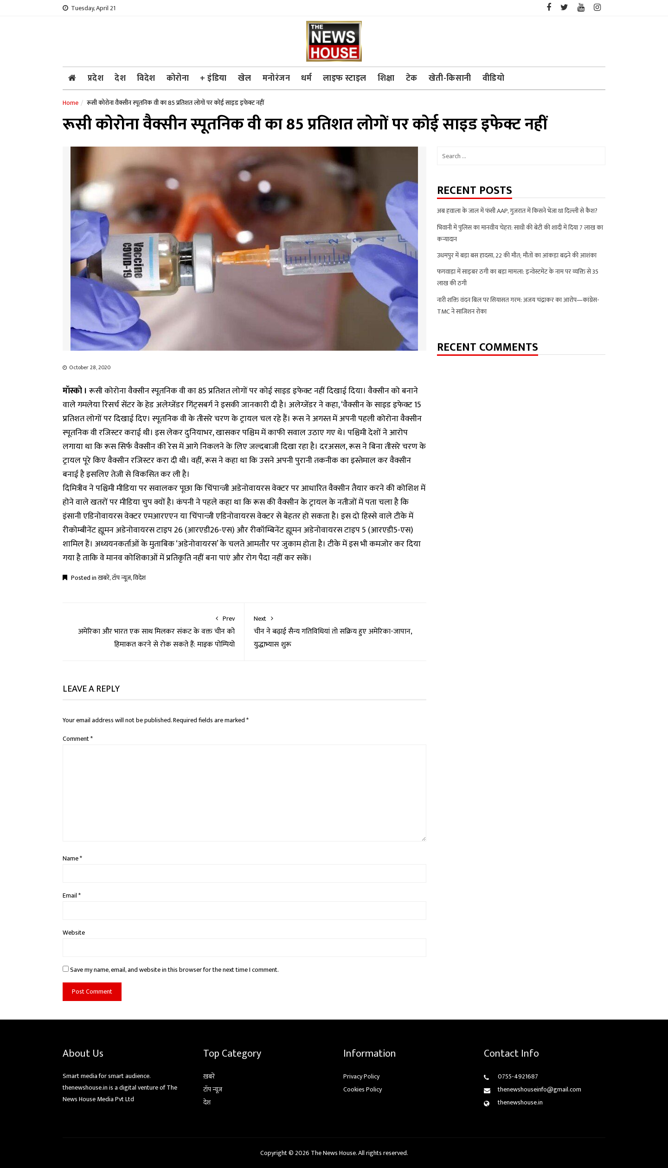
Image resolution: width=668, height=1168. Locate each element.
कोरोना (178, 78)
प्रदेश (96, 78)
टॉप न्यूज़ (121, 577)
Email (72, 895)
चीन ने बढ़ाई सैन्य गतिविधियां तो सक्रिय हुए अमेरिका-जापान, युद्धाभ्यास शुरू (335, 631)
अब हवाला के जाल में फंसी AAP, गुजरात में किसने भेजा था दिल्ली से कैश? (517, 210)
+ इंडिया (213, 78)
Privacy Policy (361, 1076)
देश (120, 78)
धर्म (306, 78)
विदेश (146, 78)
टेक (412, 78)
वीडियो (493, 78)
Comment (78, 738)
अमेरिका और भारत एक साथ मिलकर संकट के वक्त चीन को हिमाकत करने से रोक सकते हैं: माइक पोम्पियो (153, 631)
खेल (244, 78)
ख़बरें (103, 577)
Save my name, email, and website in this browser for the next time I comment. (174, 969)
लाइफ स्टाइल (344, 78)
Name (72, 858)
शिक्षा (386, 78)
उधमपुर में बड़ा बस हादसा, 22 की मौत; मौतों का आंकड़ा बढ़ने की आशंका (517, 255)
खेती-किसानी (450, 78)
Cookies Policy (362, 1089)
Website (74, 932)
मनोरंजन (276, 78)
